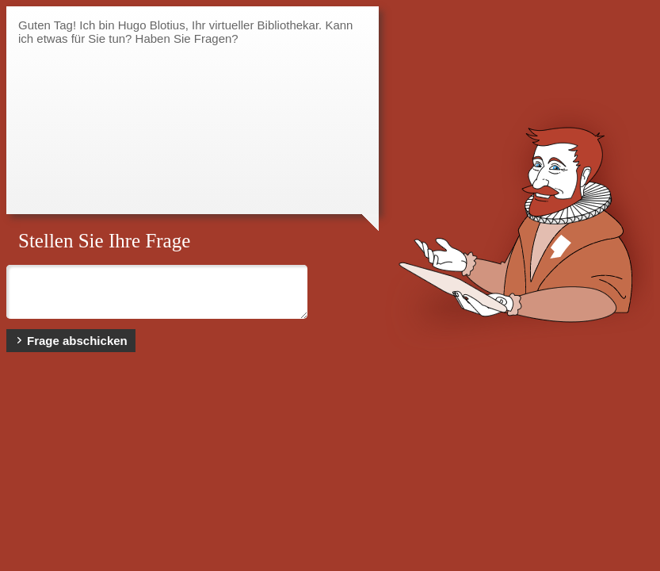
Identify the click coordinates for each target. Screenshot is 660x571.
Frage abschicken (71, 340)
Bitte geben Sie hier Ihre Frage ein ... (156, 292)
